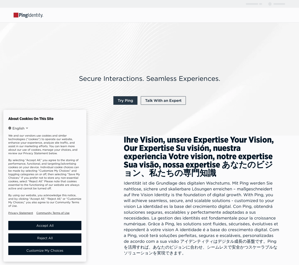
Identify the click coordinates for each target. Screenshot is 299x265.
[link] (125, 100)
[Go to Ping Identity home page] (28, 15)
